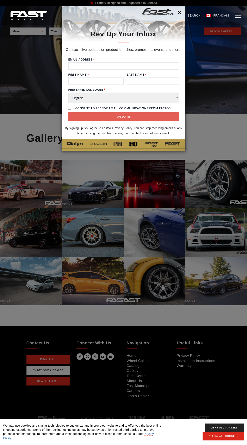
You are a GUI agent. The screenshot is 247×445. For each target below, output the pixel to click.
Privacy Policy (123, 128)
